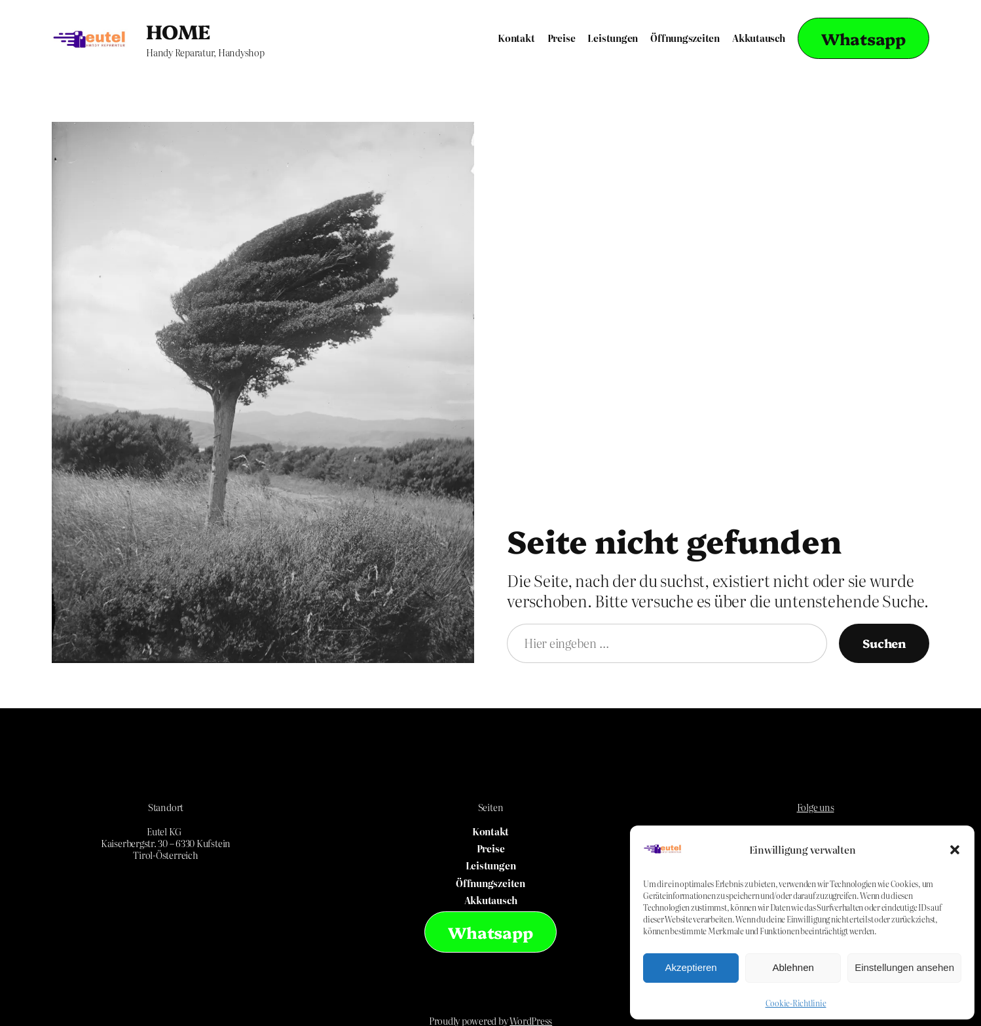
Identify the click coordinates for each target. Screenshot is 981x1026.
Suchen (884, 643)
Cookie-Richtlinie (796, 1003)
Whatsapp (863, 38)
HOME (178, 31)
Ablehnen (792, 967)
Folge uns (815, 807)
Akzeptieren (690, 967)
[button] (954, 849)
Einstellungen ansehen (904, 967)
